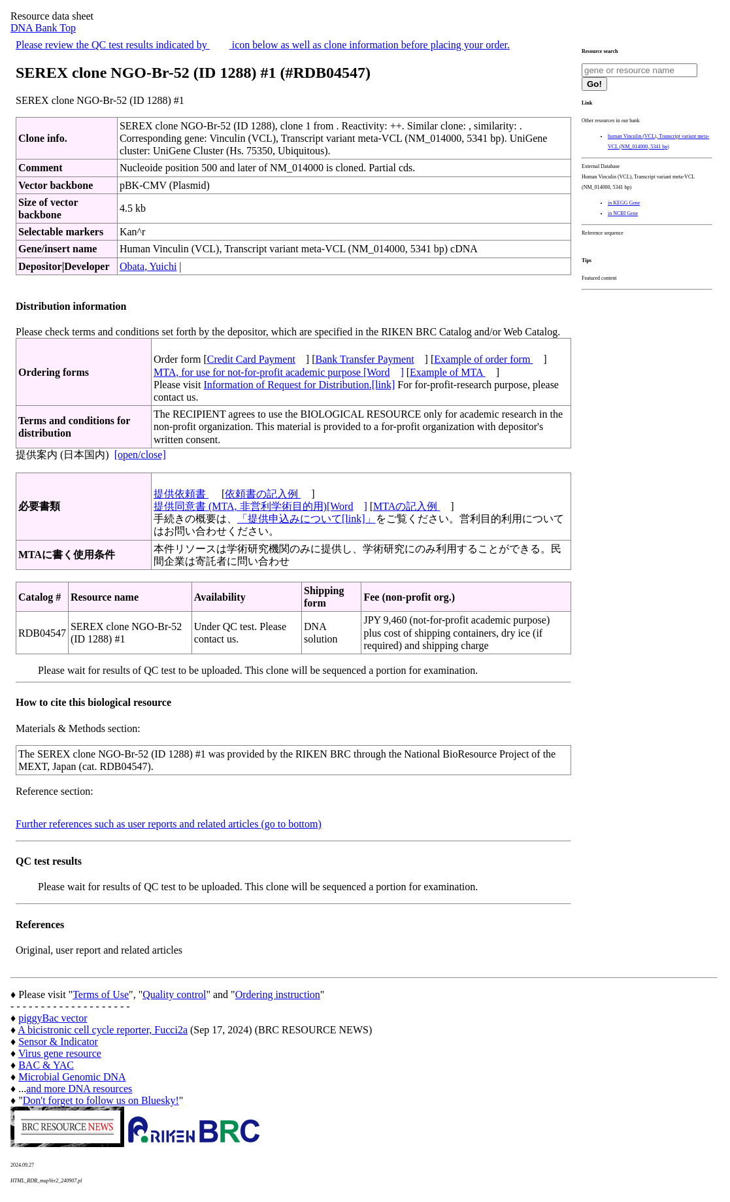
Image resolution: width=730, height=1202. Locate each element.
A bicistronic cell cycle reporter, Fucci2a (103, 1029)
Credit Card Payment (251, 359)
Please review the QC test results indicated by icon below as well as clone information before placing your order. (263, 44)
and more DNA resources (79, 1088)
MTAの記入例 (406, 506)
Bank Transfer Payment (365, 359)
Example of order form (483, 359)
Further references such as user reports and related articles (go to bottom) (169, 823)
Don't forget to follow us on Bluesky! (101, 1100)
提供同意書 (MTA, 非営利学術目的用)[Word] (260, 506)
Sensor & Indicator (58, 1041)
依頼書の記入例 (263, 493)
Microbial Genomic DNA (71, 1076)
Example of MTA (448, 372)
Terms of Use (101, 994)
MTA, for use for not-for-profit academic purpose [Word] (279, 372)
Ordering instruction (277, 994)
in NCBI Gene (623, 213)
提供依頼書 (181, 493)
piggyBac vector (52, 1018)
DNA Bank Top (43, 27)
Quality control (174, 994)
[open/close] (140, 454)
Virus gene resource (59, 1053)
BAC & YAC (46, 1065)
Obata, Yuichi (148, 266)
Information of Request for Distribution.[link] (299, 384)
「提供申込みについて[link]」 (306, 518)
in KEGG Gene (624, 203)
